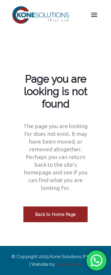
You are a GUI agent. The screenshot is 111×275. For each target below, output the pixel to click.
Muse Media (69, 264)
